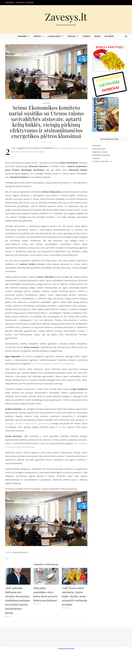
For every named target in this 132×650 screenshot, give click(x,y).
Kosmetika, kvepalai (101, 155)
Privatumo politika (66, 648)
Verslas (71, 36)
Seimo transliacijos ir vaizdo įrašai (28, 151)
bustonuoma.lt (98, 148)
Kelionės (109, 36)
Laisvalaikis (54, 36)
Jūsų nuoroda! (101, 161)
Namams (22, 36)
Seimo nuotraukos (79, 148)
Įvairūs (86, 36)
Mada (97, 36)
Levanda (96, 158)
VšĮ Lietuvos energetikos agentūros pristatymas (52, 363)
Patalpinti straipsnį (24, 2)
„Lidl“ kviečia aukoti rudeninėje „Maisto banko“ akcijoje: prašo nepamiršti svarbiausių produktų (74, 596)
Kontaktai (9, 2)
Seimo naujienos (61, 148)
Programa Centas (100, 152)
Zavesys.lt (66, 16)
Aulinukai (96, 145)
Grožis (37, 36)
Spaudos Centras (20, 552)
